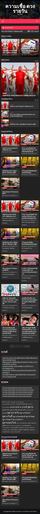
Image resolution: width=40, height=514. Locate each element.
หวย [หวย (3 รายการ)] (12, 427)
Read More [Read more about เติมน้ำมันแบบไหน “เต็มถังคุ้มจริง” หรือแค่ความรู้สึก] (4, 251)
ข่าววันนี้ (4, 352)
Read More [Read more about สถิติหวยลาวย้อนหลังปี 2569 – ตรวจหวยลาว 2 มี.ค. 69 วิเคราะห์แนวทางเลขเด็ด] (4, 310)
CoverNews (25, 511)
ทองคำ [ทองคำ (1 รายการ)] (18, 423)
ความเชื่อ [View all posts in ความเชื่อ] (24, 294)
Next (28, 346)
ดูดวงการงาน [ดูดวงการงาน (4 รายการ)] (6, 410)
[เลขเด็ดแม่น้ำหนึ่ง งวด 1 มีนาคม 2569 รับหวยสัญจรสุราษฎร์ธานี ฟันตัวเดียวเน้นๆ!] (30, 290)
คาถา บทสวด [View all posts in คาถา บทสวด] (5, 294)
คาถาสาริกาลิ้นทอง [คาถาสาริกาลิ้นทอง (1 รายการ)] (6, 407)
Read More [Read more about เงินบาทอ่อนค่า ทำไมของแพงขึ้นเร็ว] (4, 277)
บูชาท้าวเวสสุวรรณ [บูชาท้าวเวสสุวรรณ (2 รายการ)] (31, 423)
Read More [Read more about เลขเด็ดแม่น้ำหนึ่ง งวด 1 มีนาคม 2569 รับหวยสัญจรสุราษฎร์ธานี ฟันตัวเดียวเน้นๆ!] (24, 310)
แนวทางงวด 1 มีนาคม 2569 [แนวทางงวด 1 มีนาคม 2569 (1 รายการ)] (15, 431)
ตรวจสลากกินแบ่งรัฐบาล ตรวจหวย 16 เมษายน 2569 (17, 394)
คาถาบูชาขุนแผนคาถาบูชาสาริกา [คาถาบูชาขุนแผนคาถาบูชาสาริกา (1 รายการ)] (8, 404)
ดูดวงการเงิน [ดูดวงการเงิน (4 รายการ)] (13, 410)
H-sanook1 (6, 54)
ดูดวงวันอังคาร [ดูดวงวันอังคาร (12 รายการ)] (18, 419)
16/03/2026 (31, 275)
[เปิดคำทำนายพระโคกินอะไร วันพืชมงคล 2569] (20, 81)
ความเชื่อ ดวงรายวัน (20, 8)
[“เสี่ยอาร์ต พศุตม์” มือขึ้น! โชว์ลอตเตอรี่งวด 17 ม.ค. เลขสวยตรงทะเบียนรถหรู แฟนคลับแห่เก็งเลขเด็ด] (30, 320)
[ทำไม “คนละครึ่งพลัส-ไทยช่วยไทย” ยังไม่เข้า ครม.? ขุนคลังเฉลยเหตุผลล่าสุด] (5, 114)
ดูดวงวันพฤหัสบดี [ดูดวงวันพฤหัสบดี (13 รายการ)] (19, 416)
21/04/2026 (31, 54)
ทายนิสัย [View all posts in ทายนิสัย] (24, 264)
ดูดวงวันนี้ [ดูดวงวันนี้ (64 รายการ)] (7, 416)
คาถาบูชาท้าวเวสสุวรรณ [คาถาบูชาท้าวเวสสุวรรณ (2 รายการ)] (21, 404)
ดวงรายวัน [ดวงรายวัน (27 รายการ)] (14, 407)
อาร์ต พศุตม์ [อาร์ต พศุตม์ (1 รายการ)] (4, 429)
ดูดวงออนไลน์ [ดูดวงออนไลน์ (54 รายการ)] (9, 422)
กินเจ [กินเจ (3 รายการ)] (3, 402)
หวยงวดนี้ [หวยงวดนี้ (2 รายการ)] (15, 427)
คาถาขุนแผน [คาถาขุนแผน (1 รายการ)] (12, 402)
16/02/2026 (12, 335)
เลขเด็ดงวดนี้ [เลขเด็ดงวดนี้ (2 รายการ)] (25, 429)
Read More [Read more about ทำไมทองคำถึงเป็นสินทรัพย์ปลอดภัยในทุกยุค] (24, 251)
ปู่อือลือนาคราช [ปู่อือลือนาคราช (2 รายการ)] (6, 425)
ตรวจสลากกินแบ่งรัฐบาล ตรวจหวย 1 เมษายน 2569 (16, 396)
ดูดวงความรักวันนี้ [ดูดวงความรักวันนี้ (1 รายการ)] (29, 409)
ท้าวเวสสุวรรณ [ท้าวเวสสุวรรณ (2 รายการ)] (23, 423)
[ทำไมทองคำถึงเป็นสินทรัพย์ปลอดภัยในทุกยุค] (30, 163)
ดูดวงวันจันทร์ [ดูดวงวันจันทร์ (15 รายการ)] (25, 413)
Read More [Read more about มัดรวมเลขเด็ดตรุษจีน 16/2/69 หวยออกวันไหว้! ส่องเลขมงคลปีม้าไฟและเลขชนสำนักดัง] (4, 340)
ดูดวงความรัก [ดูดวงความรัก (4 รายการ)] (21, 410)
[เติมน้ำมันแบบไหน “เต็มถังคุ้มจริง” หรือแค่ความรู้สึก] (5, 123)
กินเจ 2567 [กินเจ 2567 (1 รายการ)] (8, 402)
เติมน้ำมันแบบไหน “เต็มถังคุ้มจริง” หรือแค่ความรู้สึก (23, 124)
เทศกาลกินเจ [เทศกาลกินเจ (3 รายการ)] (14, 429)
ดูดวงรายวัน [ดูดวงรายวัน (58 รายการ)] (13, 412)
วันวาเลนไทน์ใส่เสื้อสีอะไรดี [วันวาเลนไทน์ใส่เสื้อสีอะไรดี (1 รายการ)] (25, 425)
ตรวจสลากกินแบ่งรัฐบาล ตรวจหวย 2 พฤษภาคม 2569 (17, 392)
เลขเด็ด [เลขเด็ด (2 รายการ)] (20, 429)
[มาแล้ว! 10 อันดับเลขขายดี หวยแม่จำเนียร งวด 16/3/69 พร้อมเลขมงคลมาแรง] (30, 260)
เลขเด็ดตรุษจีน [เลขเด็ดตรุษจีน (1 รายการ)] (32, 429)
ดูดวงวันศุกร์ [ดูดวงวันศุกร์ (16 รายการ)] (7, 419)
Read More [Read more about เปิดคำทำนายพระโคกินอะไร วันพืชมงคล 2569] (4, 223)
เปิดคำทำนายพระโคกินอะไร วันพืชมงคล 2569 (19, 95)
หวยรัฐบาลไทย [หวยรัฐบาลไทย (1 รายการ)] (21, 427)
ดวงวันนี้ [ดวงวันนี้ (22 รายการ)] (23, 407)
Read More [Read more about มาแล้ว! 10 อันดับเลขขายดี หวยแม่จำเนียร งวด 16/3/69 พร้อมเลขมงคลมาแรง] (24, 280)
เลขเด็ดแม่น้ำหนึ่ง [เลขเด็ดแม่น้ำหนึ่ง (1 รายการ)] (5, 431)
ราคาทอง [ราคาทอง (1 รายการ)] (12, 425)
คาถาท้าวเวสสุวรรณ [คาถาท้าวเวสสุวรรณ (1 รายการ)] (20, 402)
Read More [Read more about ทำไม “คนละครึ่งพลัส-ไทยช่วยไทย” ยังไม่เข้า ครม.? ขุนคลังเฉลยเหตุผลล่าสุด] (24, 225)
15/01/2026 (31, 335)
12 (25, 346)
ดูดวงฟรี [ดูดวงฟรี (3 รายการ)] (4, 413)
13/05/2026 (12, 54)
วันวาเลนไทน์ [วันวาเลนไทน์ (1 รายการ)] (17, 425)
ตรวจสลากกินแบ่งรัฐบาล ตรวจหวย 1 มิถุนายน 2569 (17, 388)
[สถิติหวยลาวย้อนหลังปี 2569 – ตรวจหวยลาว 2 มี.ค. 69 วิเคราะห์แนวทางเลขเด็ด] (10, 290)
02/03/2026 (12, 305)
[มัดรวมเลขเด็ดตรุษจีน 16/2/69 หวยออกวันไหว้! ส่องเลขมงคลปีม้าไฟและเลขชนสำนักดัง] (10, 320)
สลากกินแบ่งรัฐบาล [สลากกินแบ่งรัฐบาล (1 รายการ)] (6, 427)
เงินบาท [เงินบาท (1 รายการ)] (9, 429)
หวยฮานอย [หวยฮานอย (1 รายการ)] (27, 427)
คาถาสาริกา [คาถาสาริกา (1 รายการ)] (30, 404)
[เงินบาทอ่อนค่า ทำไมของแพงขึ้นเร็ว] (10, 184)
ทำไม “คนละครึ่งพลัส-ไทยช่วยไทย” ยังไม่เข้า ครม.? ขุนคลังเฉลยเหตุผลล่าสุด (29, 149)
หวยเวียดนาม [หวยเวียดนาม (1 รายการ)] (31, 427)
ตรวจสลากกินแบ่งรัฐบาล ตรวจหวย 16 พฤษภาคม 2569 (18, 390)
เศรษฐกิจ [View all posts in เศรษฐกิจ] (5, 93)
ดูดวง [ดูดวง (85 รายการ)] (30, 406)
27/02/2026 (31, 305)
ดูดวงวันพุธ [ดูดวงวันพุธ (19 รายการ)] (30, 416)
